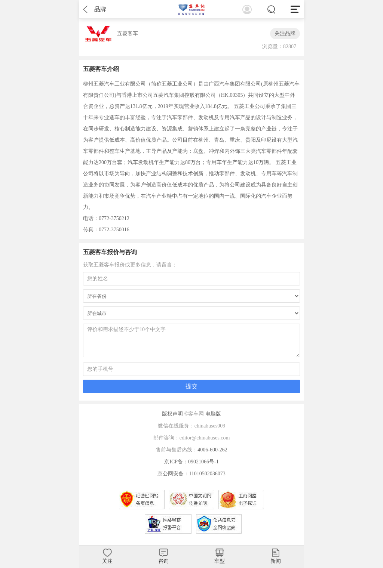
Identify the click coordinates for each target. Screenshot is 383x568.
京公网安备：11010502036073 (191, 473)
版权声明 (172, 414)
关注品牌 (285, 33)
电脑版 (213, 414)
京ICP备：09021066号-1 (191, 461)
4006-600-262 (212, 450)
